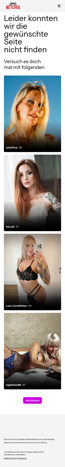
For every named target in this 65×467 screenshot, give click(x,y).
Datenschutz (10, 458)
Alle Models (32, 400)
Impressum (22, 458)
